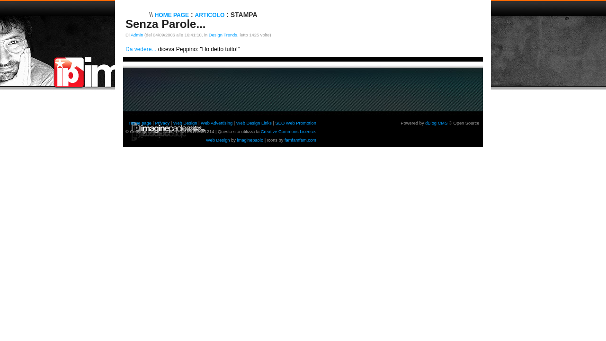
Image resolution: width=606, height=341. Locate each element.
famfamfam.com (300, 140)
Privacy (162, 123)
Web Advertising (216, 123)
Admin (137, 35)
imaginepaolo (250, 140)
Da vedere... (140, 49)
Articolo (210, 15)
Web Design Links (254, 123)
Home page (140, 123)
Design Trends (223, 35)
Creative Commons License (288, 131)
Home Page (172, 15)
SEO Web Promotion (295, 123)
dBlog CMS (436, 123)
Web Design (185, 123)
